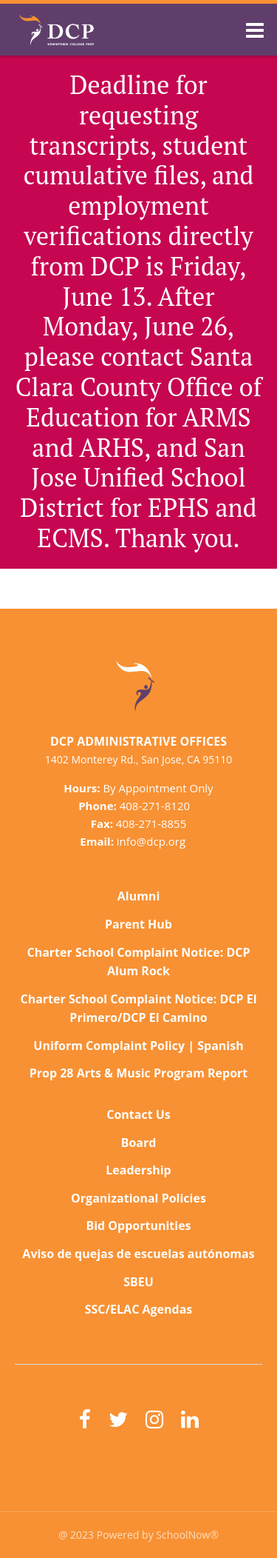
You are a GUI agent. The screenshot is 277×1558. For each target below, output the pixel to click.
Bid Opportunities (138, 1225)
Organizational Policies (138, 1198)
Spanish (220, 1045)
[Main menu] (255, 30)
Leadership (138, 1170)
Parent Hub (138, 924)
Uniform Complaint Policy (109, 1045)
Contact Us (138, 1114)
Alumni (138, 896)
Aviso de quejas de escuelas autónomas (138, 1254)
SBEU (138, 1282)
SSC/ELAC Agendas (139, 1309)
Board (139, 1142)
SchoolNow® (187, 1535)
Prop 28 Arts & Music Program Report (139, 1073)
